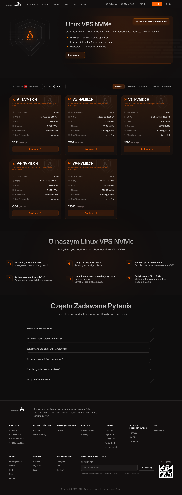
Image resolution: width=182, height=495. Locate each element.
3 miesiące (130, 87)
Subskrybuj (147, 468)
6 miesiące (142, 87)
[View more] (35, 163)
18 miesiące (166, 87)
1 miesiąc (119, 87)
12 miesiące (154, 87)
